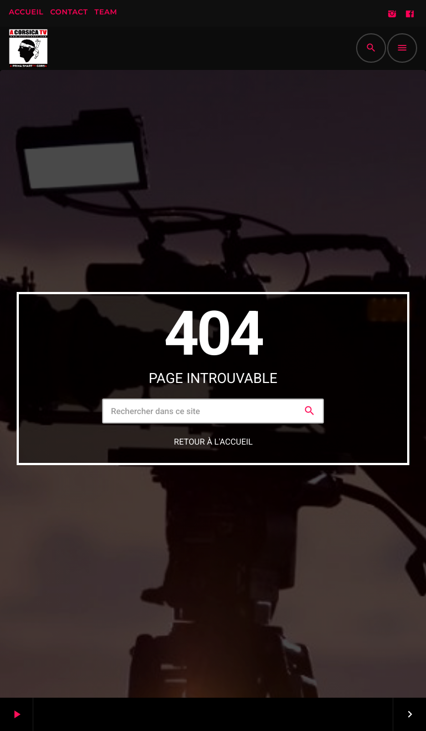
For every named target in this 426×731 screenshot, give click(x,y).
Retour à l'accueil (213, 442)
